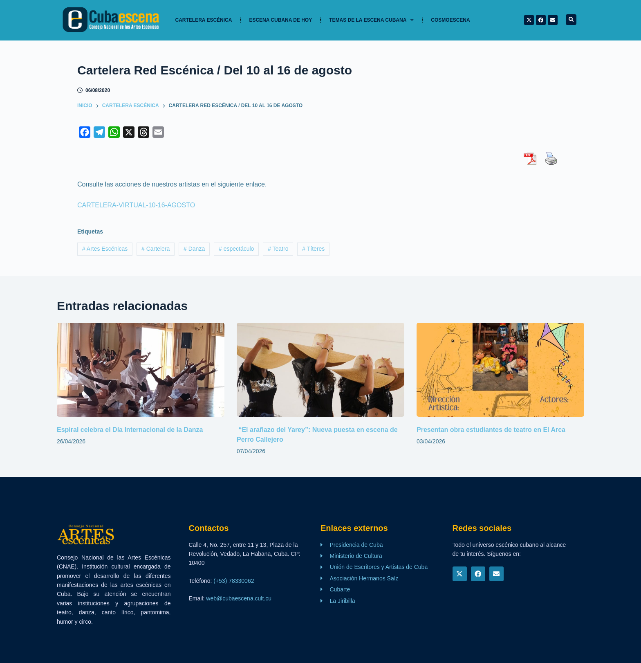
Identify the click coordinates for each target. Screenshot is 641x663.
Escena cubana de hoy (280, 20)
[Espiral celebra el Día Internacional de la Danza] (140, 370)
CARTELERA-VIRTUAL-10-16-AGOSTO (136, 205)
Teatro (278, 248)
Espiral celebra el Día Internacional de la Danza (130, 429)
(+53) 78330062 (233, 581)
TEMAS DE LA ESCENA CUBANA (371, 20)
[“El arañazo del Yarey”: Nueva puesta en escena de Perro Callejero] (320, 370)
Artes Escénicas (105, 248)
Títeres (313, 248)
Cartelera (155, 248)
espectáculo (236, 248)
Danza (194, 248)
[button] (571, 19)
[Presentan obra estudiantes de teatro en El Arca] (500, 370)
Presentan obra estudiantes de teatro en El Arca (491, 429)
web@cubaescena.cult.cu (238, 598)
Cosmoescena (450, 20)
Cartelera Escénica (203, 20)
